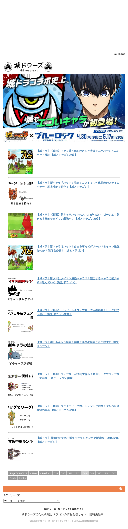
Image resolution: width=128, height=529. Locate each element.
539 (56, 473)
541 (70, 473)
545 (99, 473)
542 (78, 473)
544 (92, 473)
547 (114, 473)
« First (33, 473)
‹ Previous (45, 473)
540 (63, 473)
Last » (22, 478)
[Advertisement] (64, 25)
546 (106, 473)
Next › (13, 478)
